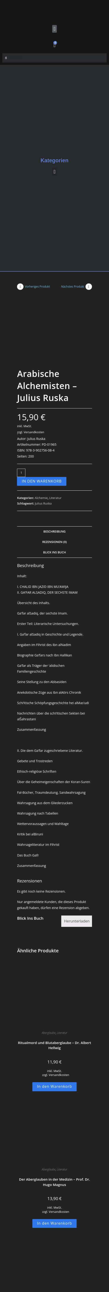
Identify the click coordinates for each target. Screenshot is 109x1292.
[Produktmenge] (21, 405)
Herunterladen (77, 852)
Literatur (55, 430)
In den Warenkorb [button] (54, 1018)
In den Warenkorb (42, 413)
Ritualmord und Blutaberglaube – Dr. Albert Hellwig (54, 977)
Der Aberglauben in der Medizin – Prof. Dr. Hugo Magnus (54, 1114)
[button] (54, 29)
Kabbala (49, 1238)
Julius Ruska (43, 435)
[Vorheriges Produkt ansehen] (20, 286)
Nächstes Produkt (72, 287)
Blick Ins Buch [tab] (54, 484)
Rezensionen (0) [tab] (54, 474)
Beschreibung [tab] (54, 463)
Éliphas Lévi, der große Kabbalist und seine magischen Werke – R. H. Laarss (54, 1251)
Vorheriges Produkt (37, 287)
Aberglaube (48, 964)
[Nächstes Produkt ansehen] (88, 286)
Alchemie (41, 430)
